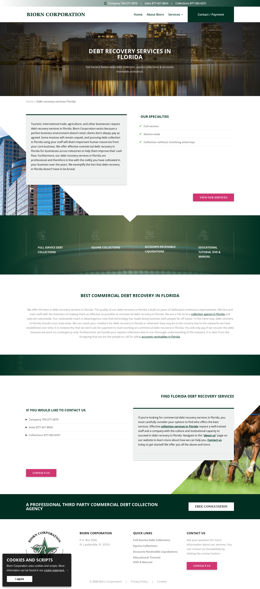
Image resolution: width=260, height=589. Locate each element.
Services (174, 14)
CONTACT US (41, 473)
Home (138, 14)
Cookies (162, 581)
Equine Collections (145, 546)
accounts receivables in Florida (160, 337)
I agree (19, 579)
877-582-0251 (198, 3)
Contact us (214, 440)
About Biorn (155, 14)
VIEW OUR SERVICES (213, 197)
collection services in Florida (179, 426)
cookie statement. (54, 570)
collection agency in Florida (208, 314)
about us (210, 435)
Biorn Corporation (110, 581)
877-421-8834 (160, 3)
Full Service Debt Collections (151, 540)
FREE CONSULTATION (211, 506)
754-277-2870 (129, 3)
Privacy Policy (139, 581)
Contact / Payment (211, 14)
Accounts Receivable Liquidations (155, 552)
